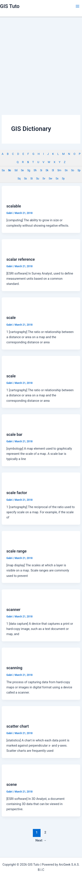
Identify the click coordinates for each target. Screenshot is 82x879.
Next (41, 840)
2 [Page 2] (45, 832)
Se (22, 170)
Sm (59, 170)
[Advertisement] (40, 59)
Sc (9, 170)
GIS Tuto (10, 6)
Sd (15, 170)
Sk (47, 170)
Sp (78, 170)
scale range (16, 551)
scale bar (14, 434)
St (31, 178)
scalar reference (20, 259)
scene (11, 784)
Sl (53, 170)
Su (37, 178)
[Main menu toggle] (77, 6)
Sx (57, 178)
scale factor (16, 492)
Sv (44, 178)
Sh (35, 170)
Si (41, 170)
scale (11, 317)
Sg (28, 170)
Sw (50, 178)
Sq (19, 178)
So (72, 170)
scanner (13, 609)
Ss (25, 178)
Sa (3, 170)
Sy (63, 178)
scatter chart (17, 726)
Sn (66, 170)
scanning (14, 668)
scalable (13, 206)
